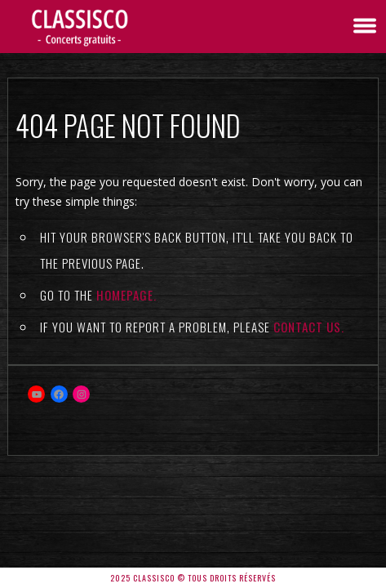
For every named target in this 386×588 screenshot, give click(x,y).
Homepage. (126, 295)
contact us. (308, 327)
